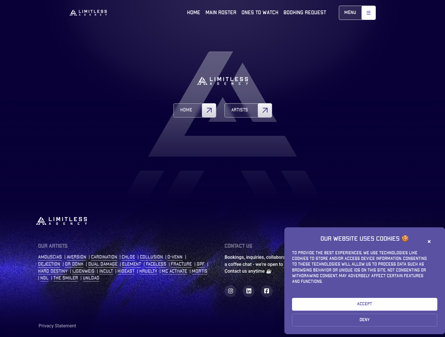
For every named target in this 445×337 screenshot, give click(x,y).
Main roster (220, 12)
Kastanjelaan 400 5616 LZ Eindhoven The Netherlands (338, 264)
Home (193, 12)
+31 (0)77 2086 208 (338, 285)
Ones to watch (260, 12)
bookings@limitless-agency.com (352, 292)
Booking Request (305, 12)
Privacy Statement (57, 325)
